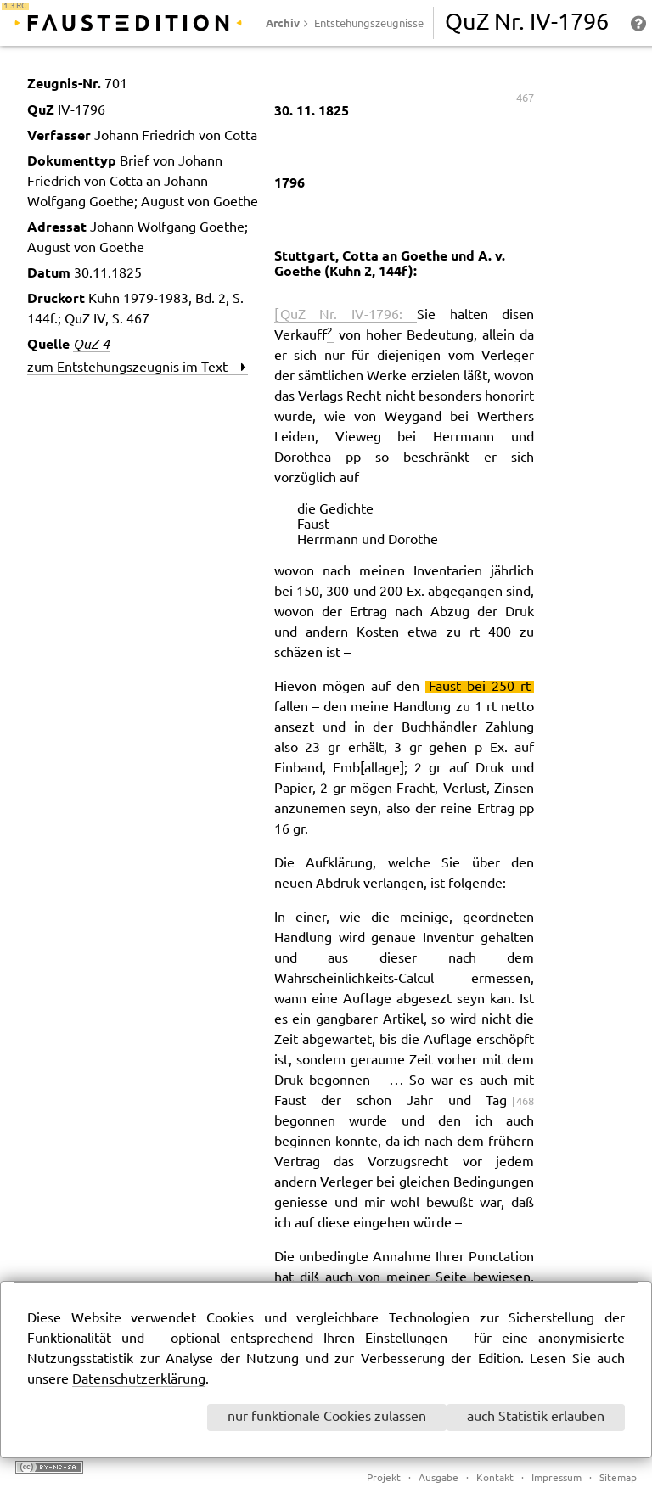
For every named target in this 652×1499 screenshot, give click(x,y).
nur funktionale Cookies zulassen (327, 1417)
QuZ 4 (91, 343)
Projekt (384, 1478)
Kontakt (495, 1478)
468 (525, 1102)
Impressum (556, 1478)
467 (525, 98)
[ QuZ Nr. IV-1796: (345, 315)
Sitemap (618, 1478)
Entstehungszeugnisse (369, 24)
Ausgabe (438, 1478)
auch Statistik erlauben (535, 1417)
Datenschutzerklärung (138, 1379)
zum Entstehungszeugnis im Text (136, 368)
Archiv (283, 23)
